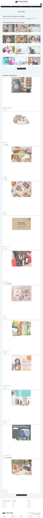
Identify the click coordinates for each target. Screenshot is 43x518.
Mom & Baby (31, 65)
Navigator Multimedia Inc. (37, 514)
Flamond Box (5, 316)
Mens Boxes (3, 504)
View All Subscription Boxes (21, 495)
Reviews (21, 516)
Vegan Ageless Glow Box (6, 385)
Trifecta (4, 211)
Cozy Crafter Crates (6, 142)
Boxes (13, 516)
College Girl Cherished (6, 420)
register (31, 6)
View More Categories (21, 68)
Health (4, 65)
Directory (28, 18)
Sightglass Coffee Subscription (7, 107)
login (11, 6)
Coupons (30, 516)
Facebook (29, 503)
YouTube (29, 507)
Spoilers (38, 516)
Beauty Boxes (4, 506)
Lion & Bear (5, 177)
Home (4, 516)
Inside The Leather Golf (6, 455)
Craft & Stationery (18, 65)
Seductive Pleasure (6, 281)
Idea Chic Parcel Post (6, 246)
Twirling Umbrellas (38, 513)
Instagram (29, 505)
